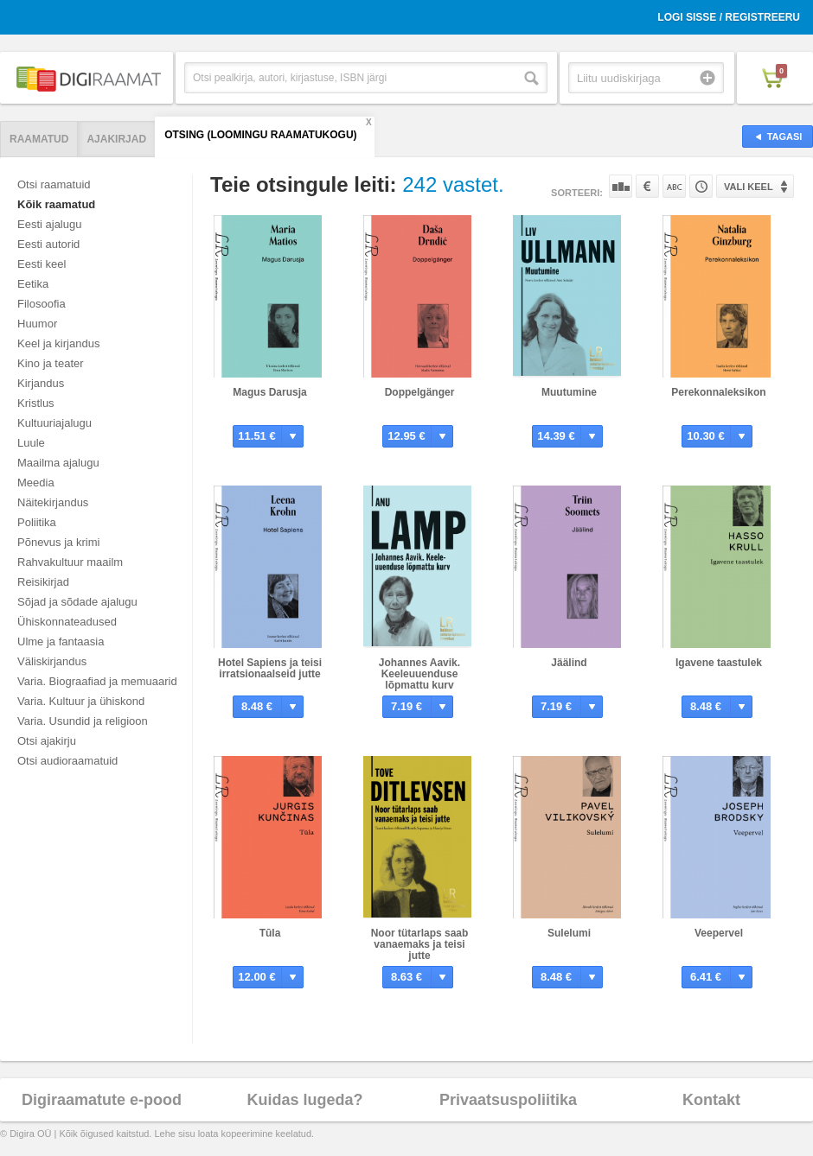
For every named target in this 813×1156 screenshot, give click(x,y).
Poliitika (36, 522)
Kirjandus (40, 383)
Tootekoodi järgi (701, 186)
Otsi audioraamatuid (67, 760)
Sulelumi (569, 933)
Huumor (37, 323)
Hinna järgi (647, 186)
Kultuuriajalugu (54, 422)
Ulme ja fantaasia (60, 641)
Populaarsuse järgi (620, 186)
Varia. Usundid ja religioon (82, 721)
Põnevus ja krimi (58, 542)
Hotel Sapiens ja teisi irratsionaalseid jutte (270, 668)
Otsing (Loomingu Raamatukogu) (260, 135)
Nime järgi (674, 186)
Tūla (270, 933)
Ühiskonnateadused (67, 621)
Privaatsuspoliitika (508, 1099)
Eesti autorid (48, 244)
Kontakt (711, 1099)
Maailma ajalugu (58, 462)
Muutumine (569, 392)
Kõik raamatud (56, 204)
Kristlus (35, 403)
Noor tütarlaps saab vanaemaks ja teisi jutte (420, 944)
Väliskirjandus (51, 661)
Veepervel (719, 933)
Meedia (35, 482)
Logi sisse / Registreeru (728, 17)
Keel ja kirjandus (58, 343)
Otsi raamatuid (54, 184)
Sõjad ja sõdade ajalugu (77, 601)
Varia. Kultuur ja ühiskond (80, 701)
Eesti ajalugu (49, 224)
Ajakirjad (116, 139)
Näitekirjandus (52, 502)
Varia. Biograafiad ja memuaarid (97, 681)
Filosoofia (41, 303)
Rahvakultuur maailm (70, 562)
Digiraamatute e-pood (102, 1099)
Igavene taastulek (718, 663)
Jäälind (568, 663)
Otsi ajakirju (46, 740)
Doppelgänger (420, 392)
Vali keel (748, 186)
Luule (31, 442)
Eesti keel (41, 263)
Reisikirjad (43, 581)
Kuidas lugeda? (304, 1099)
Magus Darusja (269, 392)
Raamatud (39, 139)
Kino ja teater (50, 363)
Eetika (32, 283)
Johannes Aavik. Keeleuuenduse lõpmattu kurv (419, 674)
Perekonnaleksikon (718, 392)
